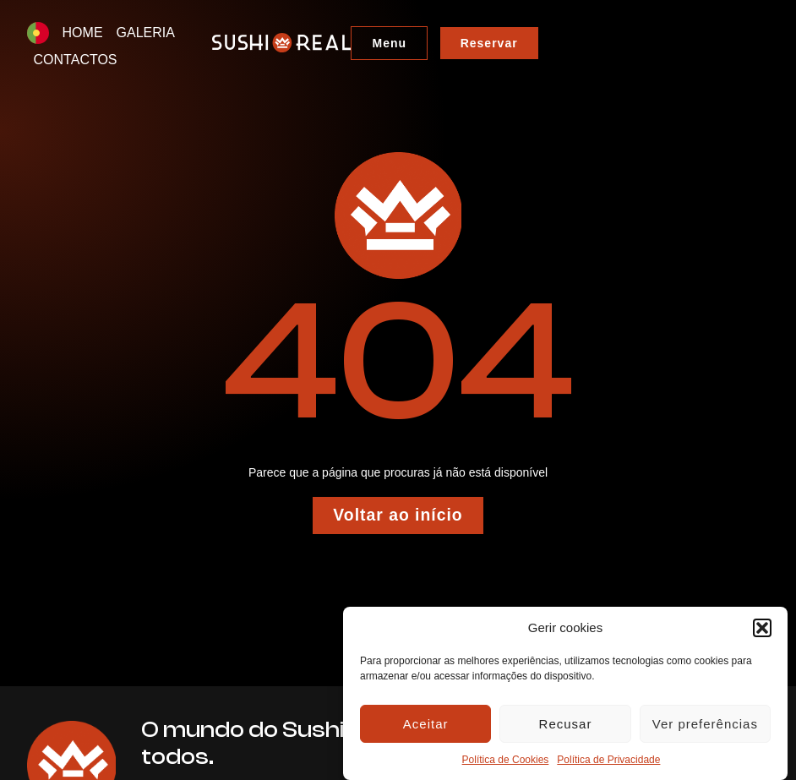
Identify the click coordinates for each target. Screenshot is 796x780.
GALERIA (146, 32)
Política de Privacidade (608, 760)
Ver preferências (705, 724)
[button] (762, 627)
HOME (83, 32)
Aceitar (426, 724)
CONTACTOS (230, 32)
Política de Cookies (505, 760)
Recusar (565, 724)
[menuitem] (38, 33)
